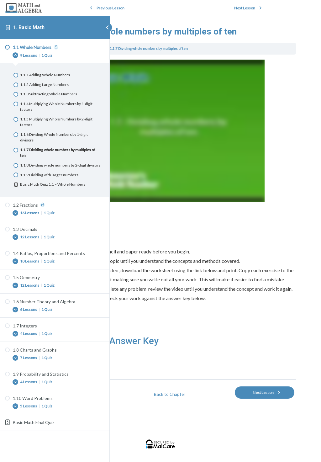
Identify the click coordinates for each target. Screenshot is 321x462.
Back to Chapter (210, 394)
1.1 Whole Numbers (172, 61)
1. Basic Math (29, 27)
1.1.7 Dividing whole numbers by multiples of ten (233, 61)
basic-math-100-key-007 (147, 374)
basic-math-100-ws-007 (146, 367)
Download (180, 367)
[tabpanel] (210, 226)
